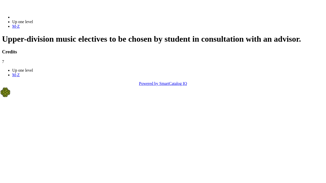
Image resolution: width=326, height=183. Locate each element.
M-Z (16, 26)
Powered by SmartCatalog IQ (163, 83)
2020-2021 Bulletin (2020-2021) (38, 17)
